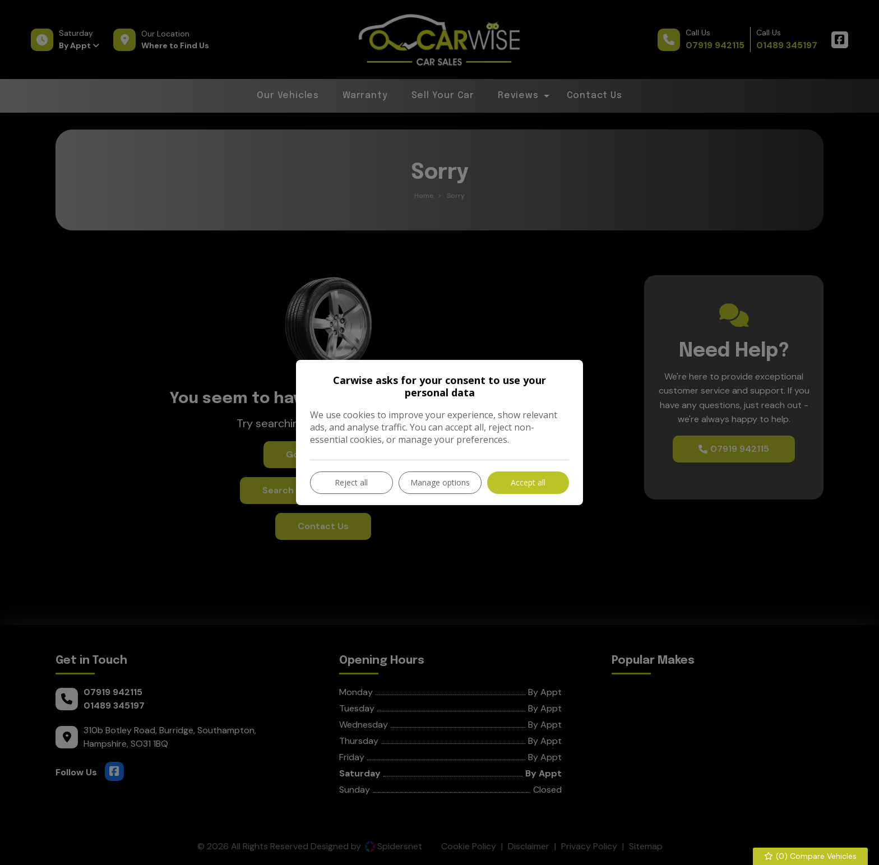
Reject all (351, 482)
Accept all (528, 482)
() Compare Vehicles (810, 856)
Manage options (440, 482)
